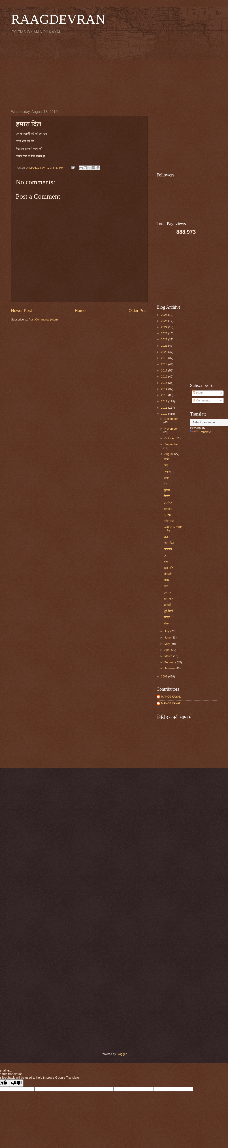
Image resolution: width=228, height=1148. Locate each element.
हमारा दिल (169, 543)
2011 (164, 407)
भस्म (166, 484)
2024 (164, 327)
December (171, 418)
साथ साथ (169, 598)
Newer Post (21, 310)
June (168, 637)
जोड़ (166, 465)
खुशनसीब (169, 567)
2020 (164, 352)
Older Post (137, 310)
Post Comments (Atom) (44, 319)
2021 (164, 345)
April (167, 649)
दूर (165, 555)
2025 (164, 321)
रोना (166, 561)
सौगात (167, 623)
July (167, 631)
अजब (166, 580)
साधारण (168, 508)
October (169, 438)
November (171, 428)
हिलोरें (167, 496)
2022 (164, 339)
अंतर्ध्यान (168, 574)
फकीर (167, 617)
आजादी (167, 605)
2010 (164, 413)
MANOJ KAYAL (171, 696)
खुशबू (166, 477)
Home (80, 310)
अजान (167, 537)
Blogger (122, 1054)
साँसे (166, 586)
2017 (164, 370)
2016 (164, 376)
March (168, 656)
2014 (164, 389)
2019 (164, 358)
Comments (201, 400)
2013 (164, 395)
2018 (164, 364)
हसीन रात (169, 521)
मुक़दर (167, 490)
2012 (164, 401)
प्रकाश (167, 471)
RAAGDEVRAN (58, 19)
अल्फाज (168, 549)
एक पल (167, 592)
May (167, 643)
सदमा (166, 459)
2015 (164, 382)
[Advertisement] (114, 71)
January (169, 668)
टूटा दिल (168, 502)
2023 (164, 333)
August (169, 454)
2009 (164, 676)
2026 (164, 314)
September (171, 444)
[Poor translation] (16, 1083)
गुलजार (167, 514)
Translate (200, 432)
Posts (198, 393)
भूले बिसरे (168, 611)
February (170, 662)
